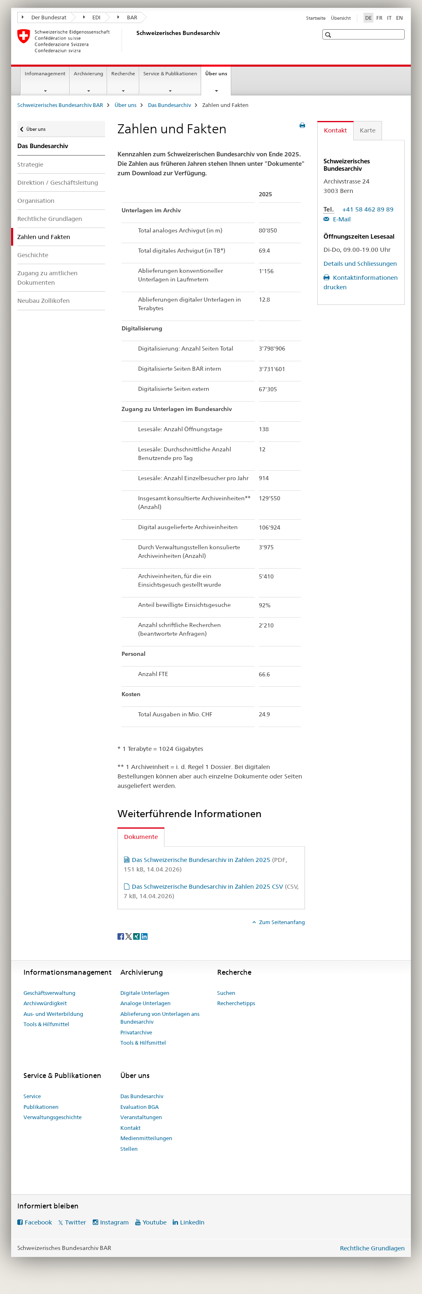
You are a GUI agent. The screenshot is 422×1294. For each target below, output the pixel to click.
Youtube (154, 1222)
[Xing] (137, 936)
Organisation (35, 200)
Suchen (226, 993)
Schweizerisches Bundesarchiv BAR (60, 105)
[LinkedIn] (144, 936)
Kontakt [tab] (335, 130)
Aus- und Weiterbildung (53, 1014)
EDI (92, 17)
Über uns (218, 76)
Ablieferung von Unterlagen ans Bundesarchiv (159, 1018)
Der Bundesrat (44, 17)
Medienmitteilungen (146, 1138)
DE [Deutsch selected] (368, 17)
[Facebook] (121, 936)
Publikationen (41, 1107)
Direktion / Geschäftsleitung (57, 182)
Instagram (114, 1222)
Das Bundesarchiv (169, 105)
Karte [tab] (367, 130)
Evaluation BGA (139, 1107)
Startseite (316, 18)
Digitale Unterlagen (144, 993)
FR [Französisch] (379, 17)
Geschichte (32, 255)
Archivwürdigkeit (45, 1003)
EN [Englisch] (399, 17)
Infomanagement (45, 73)
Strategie (30, 164)
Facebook (38, 1222)
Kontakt (130, 1127)
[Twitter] (129, 936)
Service (32, 1096)
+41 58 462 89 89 (368, 209)
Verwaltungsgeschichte (52, 1117)
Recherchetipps (236, 1003)
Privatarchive (136, 1032)
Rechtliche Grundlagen (49, 219)
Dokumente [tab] (141, 837)
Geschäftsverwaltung (49, 993)
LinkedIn (192, 1222)
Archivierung (88, 73)
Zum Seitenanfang (281, 922)
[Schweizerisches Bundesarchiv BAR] (134, 40)
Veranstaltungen (141, 1117)
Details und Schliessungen (360, 263)
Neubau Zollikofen (43, 300)
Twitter (75, 1222)
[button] (329, 35)
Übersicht (341, 18)
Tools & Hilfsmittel (46, 1024)
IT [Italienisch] (389, 17)
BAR (127, 17)
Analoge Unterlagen (145, 1003)
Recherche (123, 73)
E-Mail (341, 219)
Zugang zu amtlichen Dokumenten (47, 277)
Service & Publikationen (170, 73)
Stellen (129, 1148)
